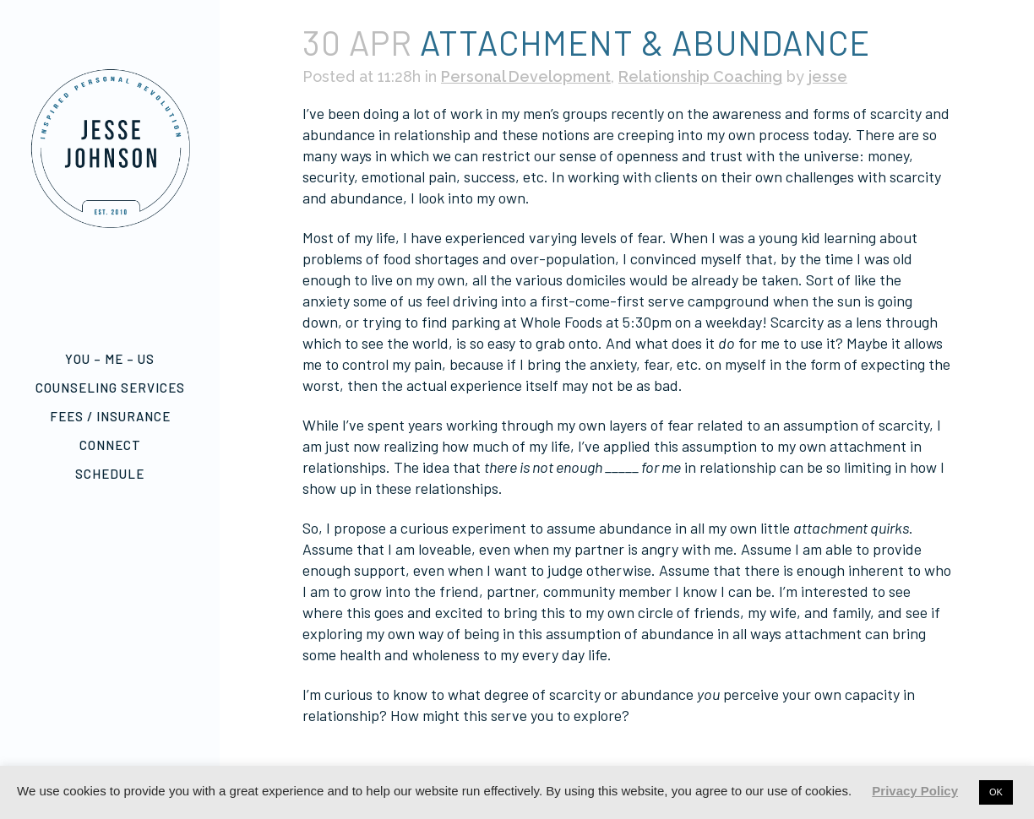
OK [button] (996, 792)
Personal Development (526, 76)
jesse (827, 76)
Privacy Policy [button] (915, 791)
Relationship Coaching (700, 76)
